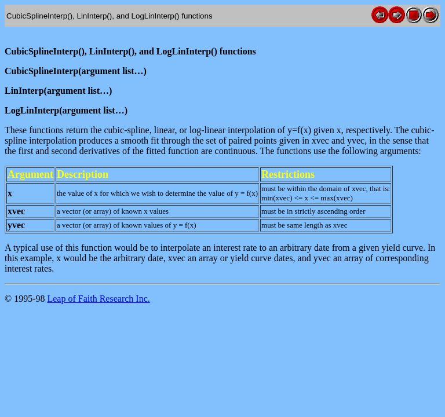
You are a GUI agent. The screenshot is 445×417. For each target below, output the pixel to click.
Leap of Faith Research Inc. (98, 298)
